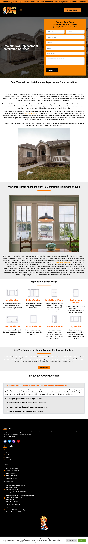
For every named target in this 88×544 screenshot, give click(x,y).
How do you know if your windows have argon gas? (27, 407)
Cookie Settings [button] (71, 540)
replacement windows (63, 262)
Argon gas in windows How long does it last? (25, 411)
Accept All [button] (82, 540)
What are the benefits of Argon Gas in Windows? (26, 403)
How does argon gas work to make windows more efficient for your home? (37, 385)
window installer (30, 114)
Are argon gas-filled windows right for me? (24, 398)
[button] (21, 10)
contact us (58, 357)
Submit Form (52, 70)
